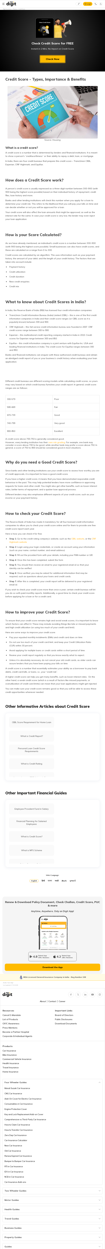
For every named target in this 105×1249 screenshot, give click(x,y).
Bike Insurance (10, 1055)
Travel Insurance (11, 1067)
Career (62, 1001)
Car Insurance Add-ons (15, 1182)
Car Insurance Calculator (16, 1140)
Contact (52, 1001)
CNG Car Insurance (13, 1093)
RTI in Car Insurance (14, 1166)
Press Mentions (10, 1028)
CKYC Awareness (11, 1023)
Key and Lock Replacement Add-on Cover (24, 1114)
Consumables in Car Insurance (19, 1104)
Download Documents (66, 1023)
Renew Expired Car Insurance (18, 1156)
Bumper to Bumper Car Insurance (20, 1161)
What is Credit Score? (31, 836)
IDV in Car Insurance (14, 1171)
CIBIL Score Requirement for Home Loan (31, 722)
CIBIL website (77, 538)
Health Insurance (11, 1063)
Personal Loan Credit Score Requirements (31, 750)
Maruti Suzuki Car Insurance (17, 1088)
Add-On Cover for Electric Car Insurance (23, 1099)
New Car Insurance (13, 1145)
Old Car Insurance (13, 1151)
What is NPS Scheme (31, 850)
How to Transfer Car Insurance (19, 1130)
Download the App (53, 967)
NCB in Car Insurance (14, 1177)
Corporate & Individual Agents (17, 1036)
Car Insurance (9, 1051)
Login (89, 4)
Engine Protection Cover (16, 1109)
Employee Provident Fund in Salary (32, 809)
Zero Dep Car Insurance (16, 1135)
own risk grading (56, 442)
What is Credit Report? (31, 736)
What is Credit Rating (31, 763)
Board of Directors (64, 1015)
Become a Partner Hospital (16, 1032)
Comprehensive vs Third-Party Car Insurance (25, 1119)
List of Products (10, 1019)
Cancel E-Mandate (12, 1015)
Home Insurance (10, 1072)
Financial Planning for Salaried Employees (32, 822)
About (43, 1001)
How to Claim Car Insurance (17, 1125)
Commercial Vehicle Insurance (17, 1059)
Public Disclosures (63, 1019)
